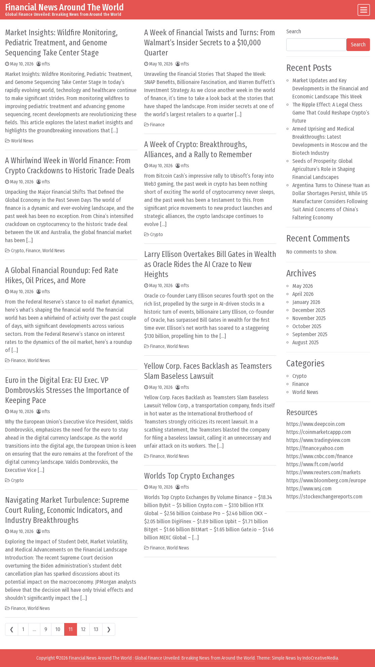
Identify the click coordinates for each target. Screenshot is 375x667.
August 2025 (305, 342)
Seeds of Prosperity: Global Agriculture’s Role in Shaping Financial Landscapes (323, 169)
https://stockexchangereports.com (324, 496)
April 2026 (303, 294)
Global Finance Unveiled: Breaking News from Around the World (195, 658)
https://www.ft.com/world (314, 464)
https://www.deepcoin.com (315, 424)
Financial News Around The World (64, 7)
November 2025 (309, 318)
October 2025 (306, 326)
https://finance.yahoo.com (315, 448)
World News (22, 141)
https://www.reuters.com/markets (323, 472)
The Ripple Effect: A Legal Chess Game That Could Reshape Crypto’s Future (330, 112)
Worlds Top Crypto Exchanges (189, 476)
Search (293, 31)
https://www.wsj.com (309, 488)
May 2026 (302, 286)
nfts (46, 64)
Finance (33, 251)
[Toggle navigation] (364, 10)
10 (57, 629)
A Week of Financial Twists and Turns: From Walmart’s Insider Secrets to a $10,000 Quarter (209, 42)
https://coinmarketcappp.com (318, 432)
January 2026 (306, 302)
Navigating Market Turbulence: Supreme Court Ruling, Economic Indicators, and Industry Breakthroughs (67, 510)
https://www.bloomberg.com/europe (326, 480)
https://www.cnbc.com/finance (319, 456)
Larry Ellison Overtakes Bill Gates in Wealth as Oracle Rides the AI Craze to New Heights (210, 264)
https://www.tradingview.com (318, 440)
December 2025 (308, 310)
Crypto (17, 251)
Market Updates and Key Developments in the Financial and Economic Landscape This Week (330, 88)
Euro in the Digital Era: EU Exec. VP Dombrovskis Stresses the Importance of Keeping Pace (67, 390)
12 (83, 629)
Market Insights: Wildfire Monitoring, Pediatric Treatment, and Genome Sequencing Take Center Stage (61, 42)
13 (96, 629)
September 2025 (309, 334)
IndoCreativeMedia (320, 658)
